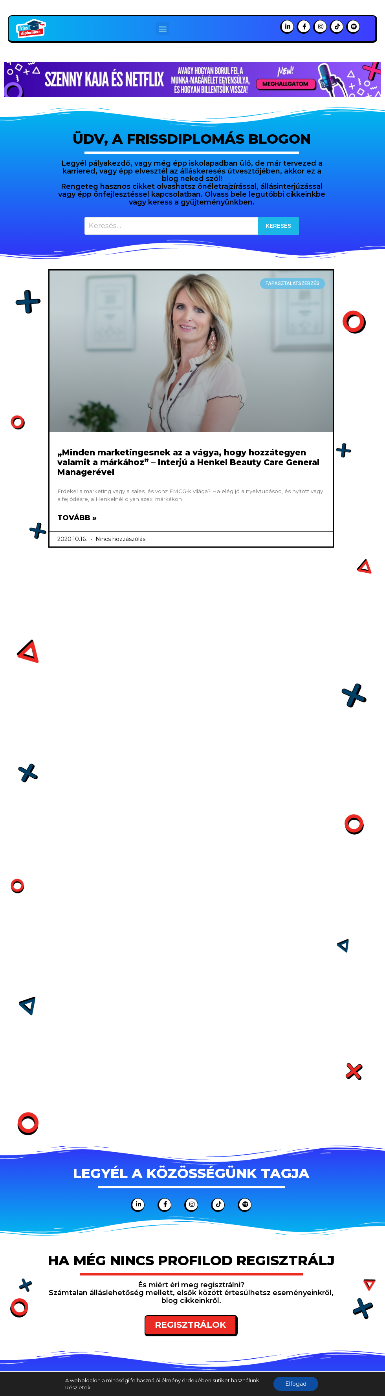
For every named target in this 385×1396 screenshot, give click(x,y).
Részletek (78, 1387)
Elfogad (295, 1383)
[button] (162, 28)
